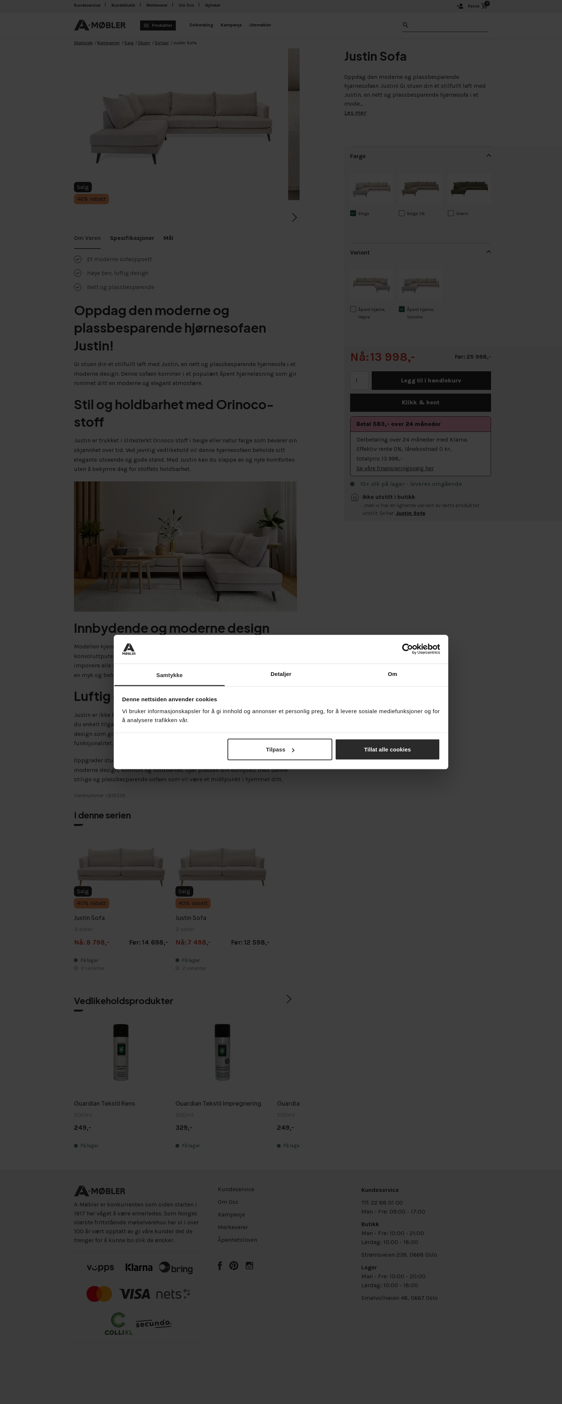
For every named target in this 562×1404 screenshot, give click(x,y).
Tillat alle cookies (387, 749)
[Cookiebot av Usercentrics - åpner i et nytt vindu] (407, 649)
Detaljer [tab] (281, 673)
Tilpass (280, 749)
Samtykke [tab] (169, 674)
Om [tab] (392, 673)
